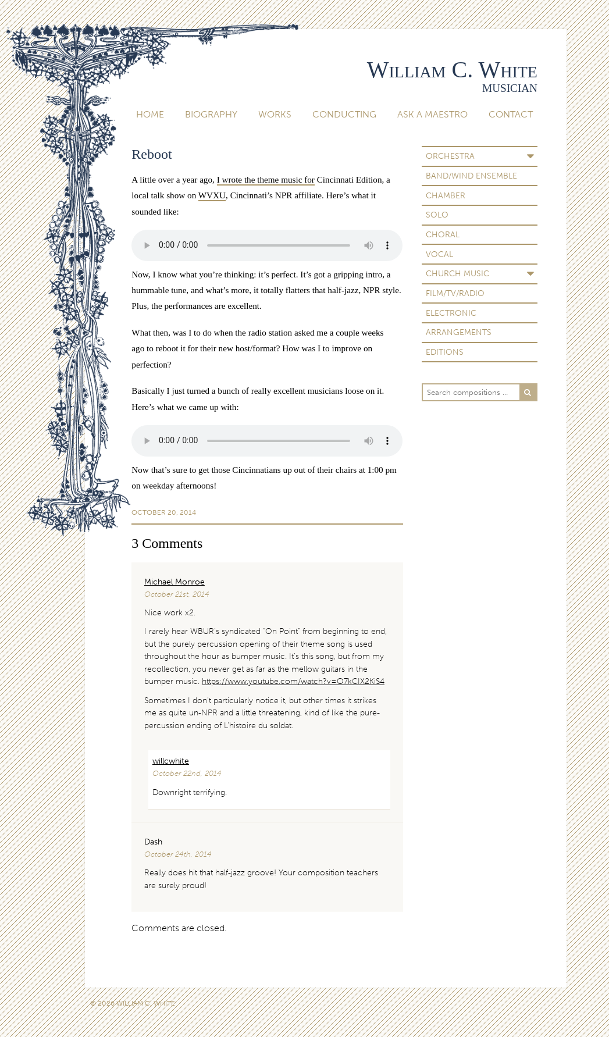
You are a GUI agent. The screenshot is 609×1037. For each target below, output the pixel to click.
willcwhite (170, 761)
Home (150, 114)
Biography (211, 114)
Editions (445, 352)
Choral (443, 234)
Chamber (445, 195)
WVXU (212, 195)
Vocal (439, 254)
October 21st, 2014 (176, 594)
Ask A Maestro (432, 114)
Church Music (457, 273)
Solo (437, 214)
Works (274, 114)
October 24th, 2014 (178, 854)
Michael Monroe (174, 581)
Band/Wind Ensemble (471, 175)
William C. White (452, 69)
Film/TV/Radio (455, 293)
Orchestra (450, 156)
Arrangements (459, 332)
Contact (511, 114)
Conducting (344, 114)
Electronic (451, 313)
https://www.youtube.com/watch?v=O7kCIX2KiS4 (293, 681)
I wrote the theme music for (266, 179)
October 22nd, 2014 (187, 773)
